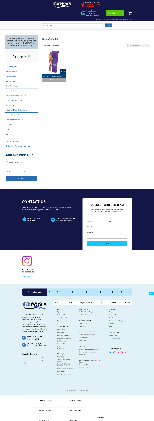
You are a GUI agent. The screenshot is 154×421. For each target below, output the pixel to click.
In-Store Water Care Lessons (87, 345)
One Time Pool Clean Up (64, 367)
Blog (110, 305)
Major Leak (82, 319)
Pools (87, 11)
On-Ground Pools (62, 308)
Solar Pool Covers (12, 79)
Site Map (127, 296)
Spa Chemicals (11, 74)
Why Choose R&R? (118, 11)
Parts (8, 123)
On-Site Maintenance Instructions (63, 341)
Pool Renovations (62, 334)
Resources (107, 11)
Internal (113, 296)
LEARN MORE (99, 411)
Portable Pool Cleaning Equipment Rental (63, 358)
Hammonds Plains (127, 285)
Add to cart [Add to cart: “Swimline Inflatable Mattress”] (54, 73)
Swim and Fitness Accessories (16, 98)
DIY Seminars (83, 348)
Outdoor (9, 118)
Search (108, 18)
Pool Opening (61, 322)
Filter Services (83, 302)
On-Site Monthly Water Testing (63, 353)
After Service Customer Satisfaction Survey (89, 354)
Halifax (52, 285)
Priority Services (84, 361)
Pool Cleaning (61, 364)
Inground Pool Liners (63, 314)
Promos (111, 320)
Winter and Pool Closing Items (16, 103)
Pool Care (111, 311)
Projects (93, 11)
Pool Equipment (11, 65)
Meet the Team (113, 328)
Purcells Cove (105, 285)
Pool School (82, 339)
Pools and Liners (11, 60)
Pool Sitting (60, 350)
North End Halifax (78, 285)
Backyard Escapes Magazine (117, 314)
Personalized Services (85, 358)
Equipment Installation (63, 328)
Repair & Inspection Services (87, 325)
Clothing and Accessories (14, 113)
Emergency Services (85, 314)
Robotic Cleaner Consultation (65, 361)
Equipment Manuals (114, 308)
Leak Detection (83, 331)
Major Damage (83, 316)
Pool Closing (60, 325)
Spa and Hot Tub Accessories (16, 108)
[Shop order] (138, 39)
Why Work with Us (86, 296)
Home (81, 11)
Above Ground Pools (63, 311)
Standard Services (62, 319)
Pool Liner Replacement (64, 331)
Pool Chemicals (11, 70)
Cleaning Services (62, 347)
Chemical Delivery (62, 337)
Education (111, 317)
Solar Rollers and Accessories (16, 89)
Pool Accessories (11, 84)
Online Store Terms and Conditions (18, 139)
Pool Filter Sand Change (86, 305)
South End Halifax (64, 285)
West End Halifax (92, 285)
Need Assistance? (114, 5)
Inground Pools (61, 305)
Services (99, 11)
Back (151, 293)
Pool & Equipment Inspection (87, 328)
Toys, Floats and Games (14, 94)
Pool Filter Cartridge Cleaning (87, 308)
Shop (129, 11)
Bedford (116, 285)
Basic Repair (82, 334)
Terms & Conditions (12, 134)
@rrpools (26, 269)
